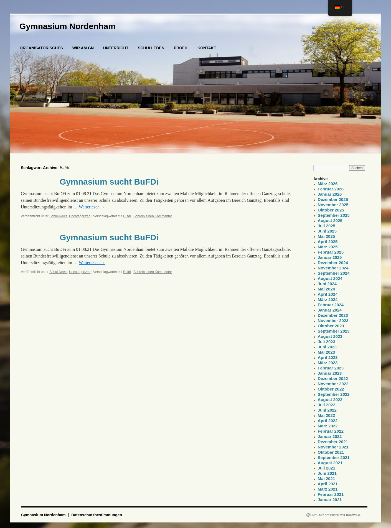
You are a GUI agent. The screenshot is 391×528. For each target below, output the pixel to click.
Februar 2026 (331, 189)
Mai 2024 (326, 289)
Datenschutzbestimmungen (96, 515)
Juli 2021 (326, 468)
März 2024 (328, 299)
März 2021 (328, 489)
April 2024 (328, 294)
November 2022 (333, 383)
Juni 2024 (327, 283)
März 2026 (328, 183)
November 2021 (333, 447)
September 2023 (334, 331)
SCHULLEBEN (151, 48)
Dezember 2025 (333, 199)
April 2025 (328, 241)
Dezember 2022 (333, 378)
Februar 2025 (331, 252)
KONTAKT (206, 48)
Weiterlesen (92, 207)
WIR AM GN (83, 48)
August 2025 (330, 220)
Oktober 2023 (331, 325)
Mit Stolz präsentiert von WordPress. (336, 515)
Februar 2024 (331, 304)
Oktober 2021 (331, 452)
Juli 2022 (326, 404)
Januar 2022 (330, 436)
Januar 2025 (330, 257)
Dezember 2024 (333, 262)
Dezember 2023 (333, 315)
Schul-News (58, 216)
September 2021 (334, 457)
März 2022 (328, 426)
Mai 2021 (326, 478)
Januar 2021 (330, 499)
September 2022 (334, 394)
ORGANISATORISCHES (41, 48)
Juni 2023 (327, 347)
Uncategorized (79, 216)
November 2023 (333, 320)
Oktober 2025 (331, 210)
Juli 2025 (326, 225)
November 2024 (333, 268)
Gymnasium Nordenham (67, 26)
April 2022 (328, 420)
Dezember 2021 (333, 441)
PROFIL (181, 48)
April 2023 (328, 357)
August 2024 (330, 278)
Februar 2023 (331, 368)
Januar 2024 (330, 310)
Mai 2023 (326, 352)
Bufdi (127, 216)
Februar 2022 (331, 431)
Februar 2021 (331, 494)
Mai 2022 (326, 415)
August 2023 (330, 336)
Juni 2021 (327, 473)
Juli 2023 (326, 341)
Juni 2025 (327, 231)
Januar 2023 (330, 373)
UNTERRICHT (115, 48)
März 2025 (328, 246)
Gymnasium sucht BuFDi (109, 181)
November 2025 (333, 204)
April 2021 (328, 483)
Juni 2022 (327, 410)
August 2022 (330, 399)
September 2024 (334, 273)
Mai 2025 (326, 236)
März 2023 (328, 362)
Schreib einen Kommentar (152, 216)
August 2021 (330, 462)
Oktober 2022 (331, 389)
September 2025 (334, 215)
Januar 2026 (330, 194)
